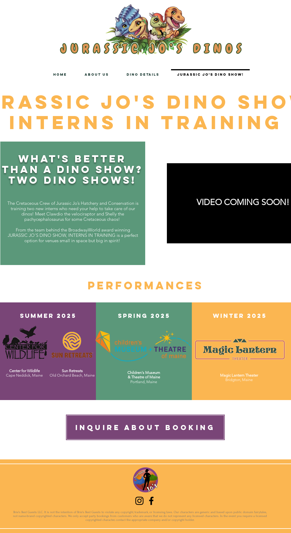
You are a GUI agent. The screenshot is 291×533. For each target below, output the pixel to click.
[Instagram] (139, 500)
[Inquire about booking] (145, 427)
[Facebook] (151, 500)
